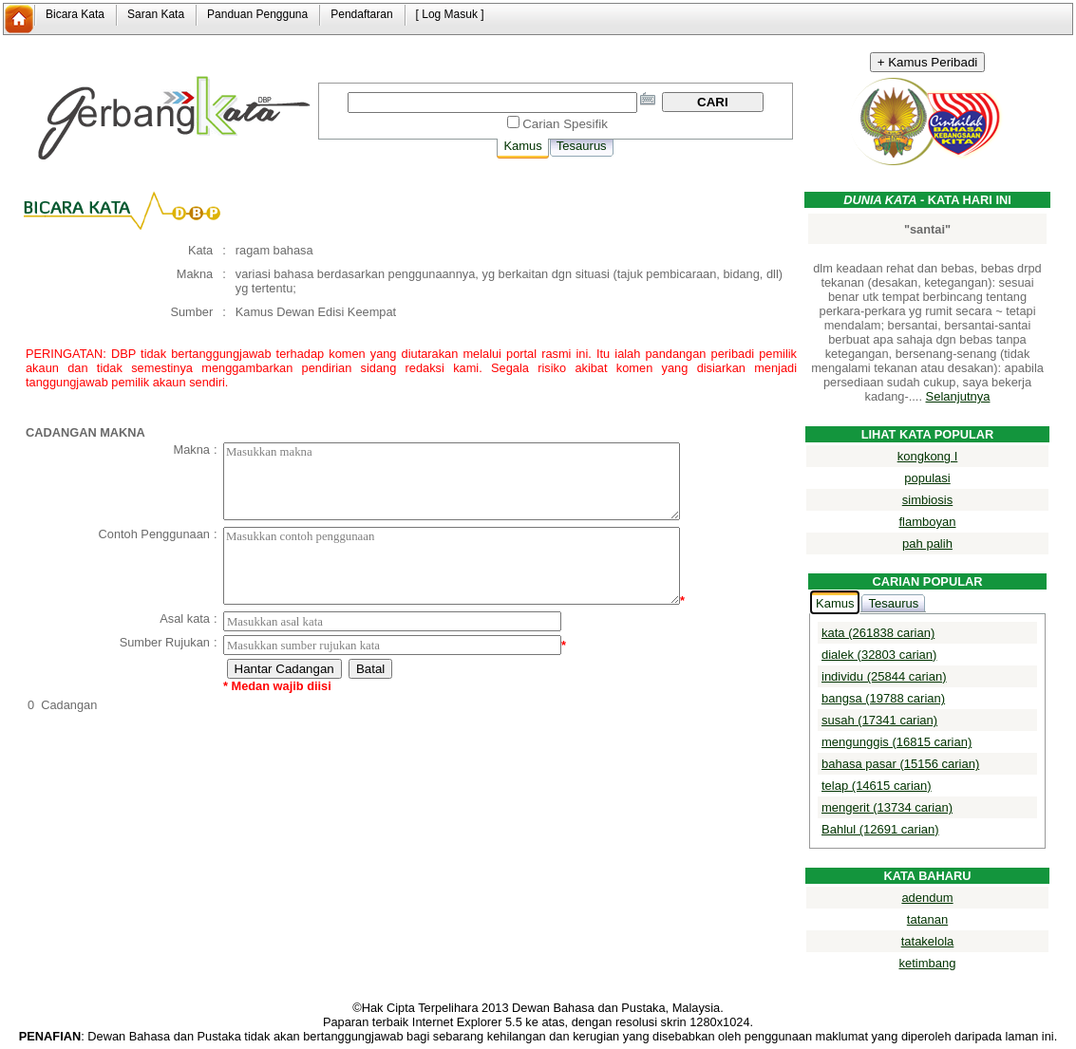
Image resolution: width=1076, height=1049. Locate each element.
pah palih (927, 543)
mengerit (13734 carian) (887, 807)
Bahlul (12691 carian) (880, 829)
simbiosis (927, 500)
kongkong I (927, 456)
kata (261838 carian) (877, 633)
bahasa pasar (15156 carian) (900, 764)
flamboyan (927, 522)
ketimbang (927, 963)
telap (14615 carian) (876, 785)
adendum (927, 897)
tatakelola (927, 941)
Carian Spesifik (565, 124)
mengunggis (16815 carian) (896, 742)
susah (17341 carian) (879, 720)
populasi (927, 478)
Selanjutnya (958, 396)
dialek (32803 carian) (878, 654)
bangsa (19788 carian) (883, 698)
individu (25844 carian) (884, 676)
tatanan (927, 919)
